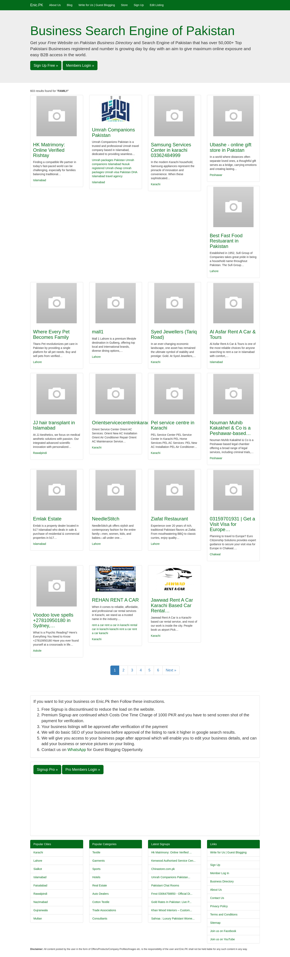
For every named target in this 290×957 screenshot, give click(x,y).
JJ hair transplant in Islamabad (54, 425)
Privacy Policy (219, 906)
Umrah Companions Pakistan (113, 132)
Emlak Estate (47, 518)
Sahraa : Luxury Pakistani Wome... (173, 918)
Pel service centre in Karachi (172, 425)
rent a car (98, 625)
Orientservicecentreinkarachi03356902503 (137, 422)
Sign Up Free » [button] (46, 65)
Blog (69, 5)
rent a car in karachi (117, 625)
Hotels (96, 877)
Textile (96, 852)
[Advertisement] (145, 804)
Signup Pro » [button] (47, 770)
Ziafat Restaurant (169, 518)
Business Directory (222, 881)
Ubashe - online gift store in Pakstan (231, 147)
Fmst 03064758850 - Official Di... (171, 893)
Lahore (214, 271)
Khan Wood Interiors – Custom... (171, 910)
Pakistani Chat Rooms (165, 885)
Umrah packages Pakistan (108, 160)
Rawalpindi (40, 453)
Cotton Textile (101, 902)
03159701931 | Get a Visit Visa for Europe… (232, 524)
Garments (98, 860)
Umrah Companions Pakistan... (170, 877)
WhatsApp (76, 749)
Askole (37, 650)
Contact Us (217, 898)
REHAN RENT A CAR (115, 600)
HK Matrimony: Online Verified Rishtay (49, 150)
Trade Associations (104, 910)
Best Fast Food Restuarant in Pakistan (226, 241)
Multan (37, 918)
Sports (96, 869)
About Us (55, 5)
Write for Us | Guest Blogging (97, 5)
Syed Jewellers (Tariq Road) (174, 334)
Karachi (155, 184)
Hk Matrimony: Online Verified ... (171, 852)
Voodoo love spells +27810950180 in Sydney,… (53, 620)
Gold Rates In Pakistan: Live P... (171, 902)
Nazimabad (40, 902)
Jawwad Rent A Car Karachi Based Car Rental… (172, 605)
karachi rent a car (120, 629)
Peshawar (216, 175)
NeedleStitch (105, 518)
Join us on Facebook (223, 931)
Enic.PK (36, 5)
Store (124, 5)
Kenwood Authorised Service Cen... (173, 860)
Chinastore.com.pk (163, 869)
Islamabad (39, 180)
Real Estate (99, 885)
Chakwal (215, 554)
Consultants (99, 918)
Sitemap (215, 922)
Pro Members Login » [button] (82, 770)
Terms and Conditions (223, 914)
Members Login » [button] (80, 65)
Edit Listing (157, 5)
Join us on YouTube (222, 939)
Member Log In (219, 873)
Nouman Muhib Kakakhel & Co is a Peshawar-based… (230, 428)
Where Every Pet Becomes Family (51, 334)
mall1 (98, 331)
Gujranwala (40, 910)
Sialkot (37, 869)
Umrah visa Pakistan (117, 172)
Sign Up (139, 5)
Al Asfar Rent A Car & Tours (233, 334)
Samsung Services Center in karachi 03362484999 (171, 150)
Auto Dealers (100, 893)
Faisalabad (40, 885)
